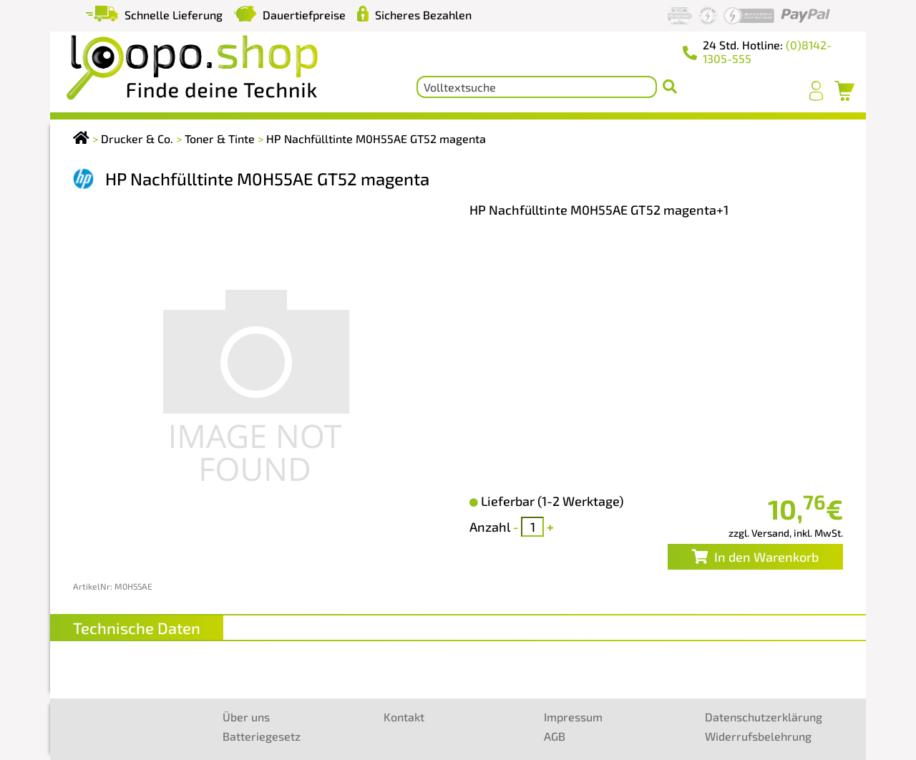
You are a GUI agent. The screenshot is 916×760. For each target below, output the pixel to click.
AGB (554, 736)
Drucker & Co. (137, 138)
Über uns (246, 717)
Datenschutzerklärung (763, 717)
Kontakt (404, 717)
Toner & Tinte (220, 138)
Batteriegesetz (262, 736)
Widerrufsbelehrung (758, 736)
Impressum (573, 717)
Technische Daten (136, 627)
